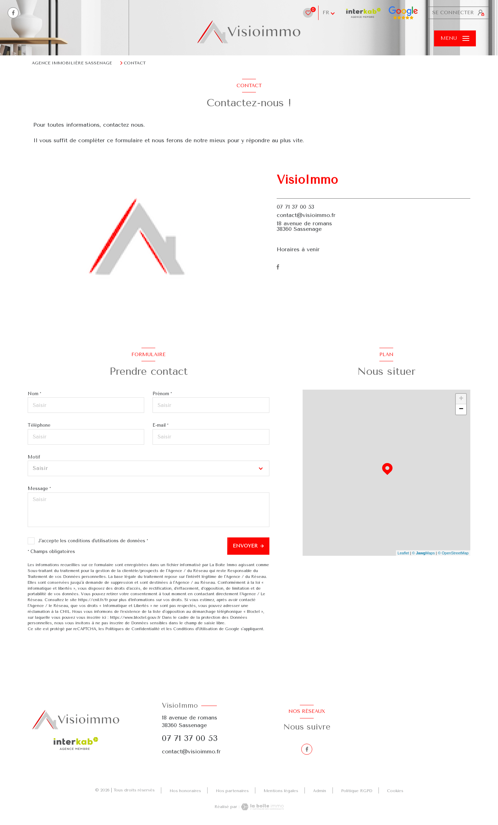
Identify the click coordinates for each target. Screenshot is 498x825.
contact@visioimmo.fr (306, 215)
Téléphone (39, 425)
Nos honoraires (185, 790)
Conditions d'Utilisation (195, 629)
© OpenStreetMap (453, 553)
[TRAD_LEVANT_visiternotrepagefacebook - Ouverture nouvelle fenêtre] (13, 12)
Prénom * (162, 393)
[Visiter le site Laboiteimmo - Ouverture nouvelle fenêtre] (262, 807)
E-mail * (160, 425)
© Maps (423, 553)
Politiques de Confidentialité (132, 629)
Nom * (34, 393)
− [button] (461, 409)
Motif (34, 457)
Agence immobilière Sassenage (72, 63)
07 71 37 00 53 (295, 206)
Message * (39, 488)
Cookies (395, 791)
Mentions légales (281, 790)
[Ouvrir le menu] (455, 38)
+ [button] (461, 399)
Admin (319, 790)
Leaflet (403, 553)
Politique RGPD (356, 790)
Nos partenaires (232, 790)
